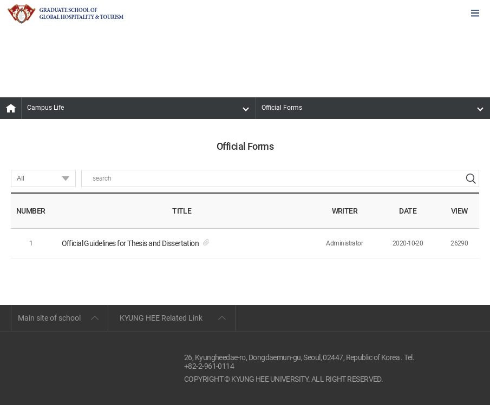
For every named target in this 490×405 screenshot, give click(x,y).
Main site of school (49, 318)
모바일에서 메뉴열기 (475, 14)
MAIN (11, 108)
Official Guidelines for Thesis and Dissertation (130, 243)
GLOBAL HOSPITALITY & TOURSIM (65, 14)
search (470, 178)
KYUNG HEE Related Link (161, 318)
